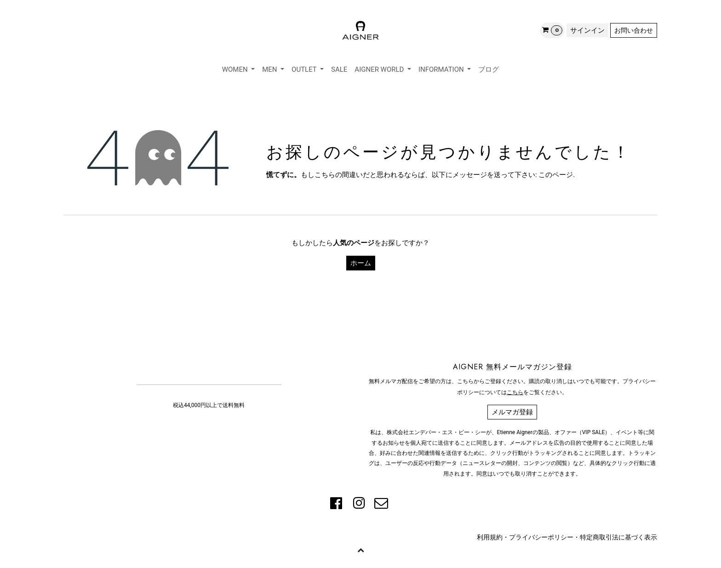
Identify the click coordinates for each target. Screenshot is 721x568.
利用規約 (490, 537)
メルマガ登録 (512, 412)
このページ (555, 175)
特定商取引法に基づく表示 (618, 537)
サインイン (587, 30)
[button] (360, 550)
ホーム (360, 263)
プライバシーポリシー (541, 537)
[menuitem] (238, 70)
